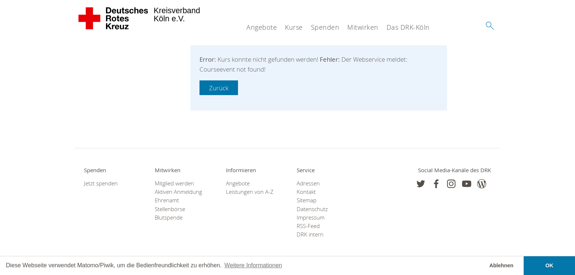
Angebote (261, 27)
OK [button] (549, 265)
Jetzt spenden (101, 183)
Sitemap (306, 200)
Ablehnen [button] (502, 265)
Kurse (294, 27)
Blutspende (169, 217)
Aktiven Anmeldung (178, 191)
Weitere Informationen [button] (253, 265)
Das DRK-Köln (408, 27)
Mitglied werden (174, 183)
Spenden (325, 27)
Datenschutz (312, 209)
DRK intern (310, 234)
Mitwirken (362, 27)
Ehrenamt (167, 200)
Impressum (311, 217)
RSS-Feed (308, 225)
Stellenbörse (170, 209)
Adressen (308, 183)
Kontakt (306, 191)
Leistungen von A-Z (250, 191)
